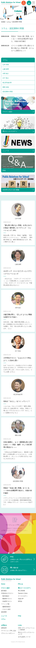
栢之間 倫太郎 (7, 82)
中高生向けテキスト (7, 593)
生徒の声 (20, 598)
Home (3, 584)
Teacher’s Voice (23, 593)
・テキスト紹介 (6, 609)
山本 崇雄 (6, 64)
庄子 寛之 (6, 78)
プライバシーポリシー (8, 633)
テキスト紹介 (5, 588)
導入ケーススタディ (24, 588)
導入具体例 (21, 590)
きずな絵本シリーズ (24, 637)
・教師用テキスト (6, 598)
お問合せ (4, 625)
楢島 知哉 (6, 87)
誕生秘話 (4, 590)
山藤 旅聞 (6, 69)
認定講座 (4, 612)
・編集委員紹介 (6, 606)
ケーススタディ (23, 596)
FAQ (19, 616)
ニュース (4, 616)
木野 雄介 (6, 73)
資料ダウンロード (29, 3)
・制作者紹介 (5, 596)
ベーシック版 (5, 604)
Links (20, 625)
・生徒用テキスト (6, 601)
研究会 (20, 601)
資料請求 (4, 628)
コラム (5, 60)
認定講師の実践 (8, 91)
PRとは (20, 584)
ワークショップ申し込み (23, 3)
